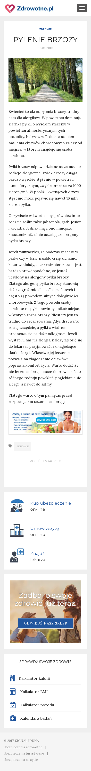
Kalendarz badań (31, 718)
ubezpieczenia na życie (21, 760)
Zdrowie (45, 29)
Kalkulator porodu (32, 704)
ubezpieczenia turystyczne (24, 753)
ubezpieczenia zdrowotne (23, 747)
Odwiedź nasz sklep (45, 623)
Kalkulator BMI (29, 691)
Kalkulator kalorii (30, 678)
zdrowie (23, 446)
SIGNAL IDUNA (27, 741)
